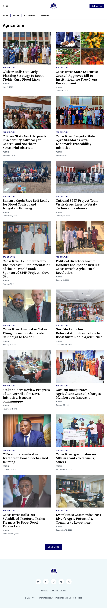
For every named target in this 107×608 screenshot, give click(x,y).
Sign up (44, 590)
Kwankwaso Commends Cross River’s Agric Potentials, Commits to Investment (78, 519)
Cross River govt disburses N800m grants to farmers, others (76, 458)
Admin (6, 84)
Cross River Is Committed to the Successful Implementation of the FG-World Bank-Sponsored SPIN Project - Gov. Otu (27, 269)
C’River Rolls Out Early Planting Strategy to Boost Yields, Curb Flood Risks (23, 76)
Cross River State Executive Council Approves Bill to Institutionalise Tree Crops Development (77, 78)
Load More (53, 547)
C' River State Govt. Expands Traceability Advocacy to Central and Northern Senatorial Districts (24, 142)
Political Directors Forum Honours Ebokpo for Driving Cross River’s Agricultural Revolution (77, 267)
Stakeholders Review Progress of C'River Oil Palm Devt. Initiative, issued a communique (26, 396)
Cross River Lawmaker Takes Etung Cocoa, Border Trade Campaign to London (25, 333)
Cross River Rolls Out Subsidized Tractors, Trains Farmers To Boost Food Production (24, 521)
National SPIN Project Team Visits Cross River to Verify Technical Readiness (77, 204)
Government (30, 15)
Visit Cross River (58, 590)
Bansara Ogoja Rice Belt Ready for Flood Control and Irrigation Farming (26, 204)
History (45, 15)
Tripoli (79, 598)
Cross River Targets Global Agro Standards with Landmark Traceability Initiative (76, 142)
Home (5, 15)
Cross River (9, 257)
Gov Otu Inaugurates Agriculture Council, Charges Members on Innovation (78, 394)
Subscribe (97, 6)
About (16, 15)
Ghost (71, 598)
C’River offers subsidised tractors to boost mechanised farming (25, 458)
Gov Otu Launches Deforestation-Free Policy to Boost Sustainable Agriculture (79, 333)
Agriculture (9, 68)
